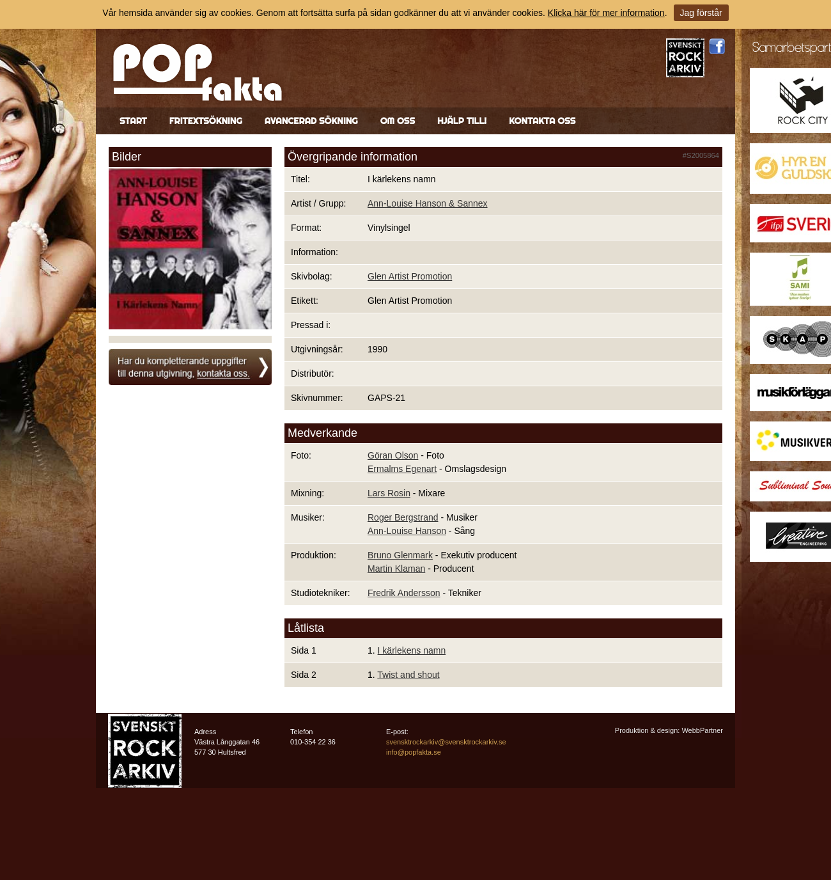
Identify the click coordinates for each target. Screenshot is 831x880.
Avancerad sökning (311, 121)
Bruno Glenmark (400, 555)
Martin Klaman (396, 568)
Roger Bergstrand (403, 517)
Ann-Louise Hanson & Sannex (428, 203)
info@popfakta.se (413, 752)
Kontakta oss (542, 121)
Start (133, 121)
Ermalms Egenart (402, 469)
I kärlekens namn (412, 650)
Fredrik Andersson (404, 593)
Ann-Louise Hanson (407, 531)
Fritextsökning (205, 121)
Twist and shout (408, 675)
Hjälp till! (461, 121)
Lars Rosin (389, 493)
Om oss (397, 121)
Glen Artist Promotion (410, 276)
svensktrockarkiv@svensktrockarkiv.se (446, 742)
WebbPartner (702, 730)
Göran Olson (393, 455)
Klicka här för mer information (606, 13)
